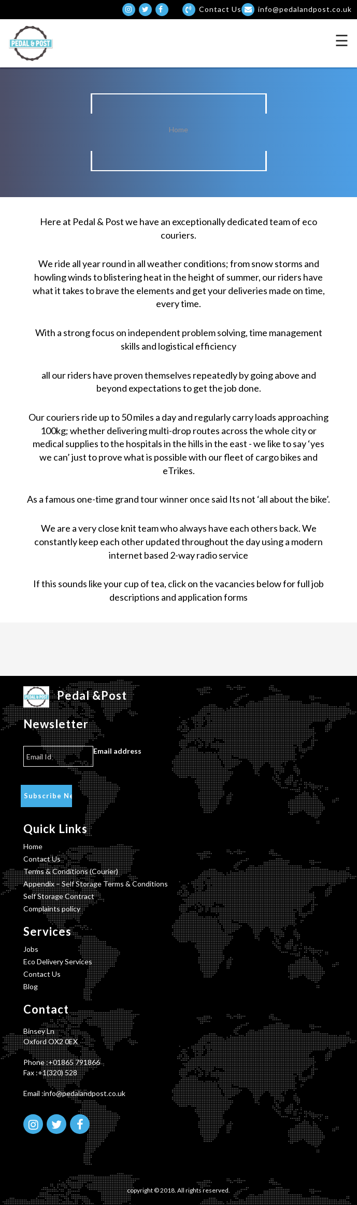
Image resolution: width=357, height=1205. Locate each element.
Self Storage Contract (58, 896)
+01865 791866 (74, 1062)
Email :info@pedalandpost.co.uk (74, 1093)
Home (178, 129)
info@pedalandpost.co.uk (296, 9)
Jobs (30, 949)
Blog (30, 986)
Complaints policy (51, 908)
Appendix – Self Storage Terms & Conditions (95, 883)
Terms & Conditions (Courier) (70, 871)
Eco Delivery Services (57, 961)
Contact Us (42, 858)
